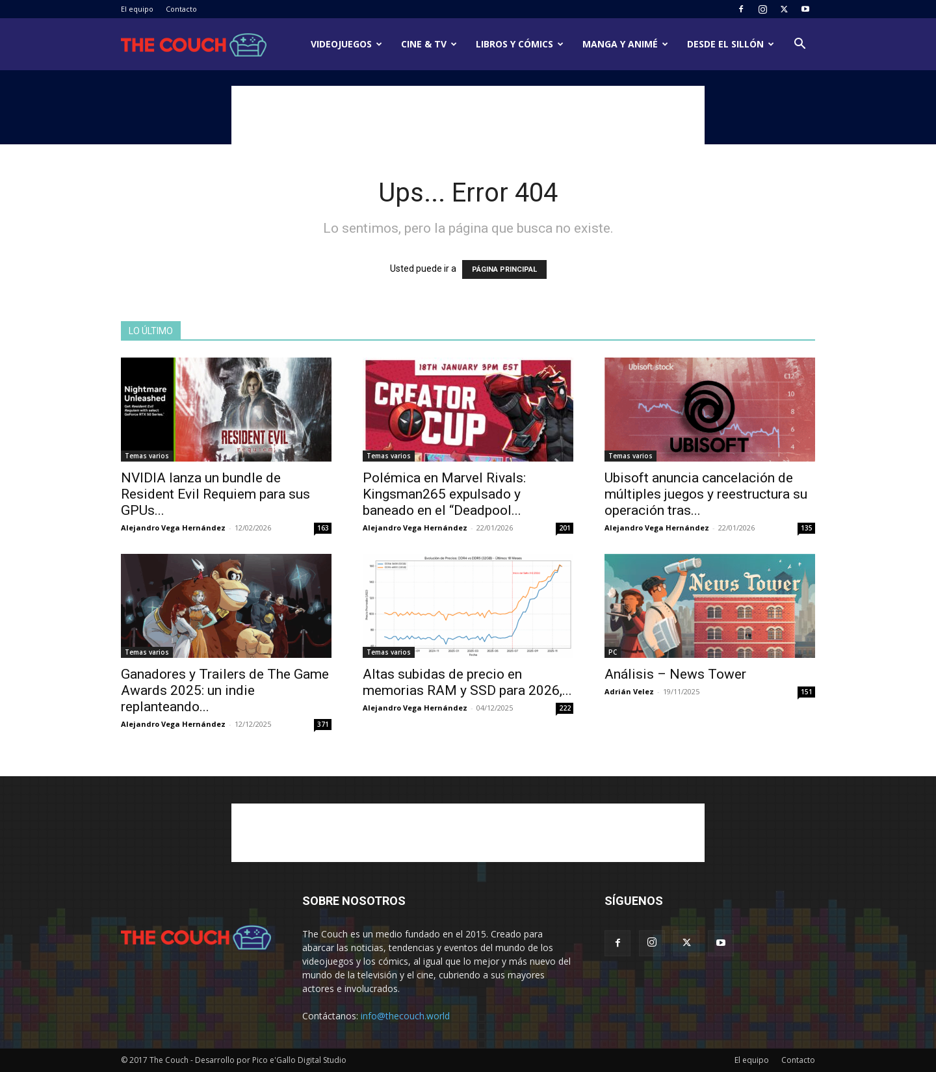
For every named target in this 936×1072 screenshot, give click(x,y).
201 (565, 527)
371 (323, 724)
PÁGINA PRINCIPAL (504, 269)
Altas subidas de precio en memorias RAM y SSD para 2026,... (467, 682)
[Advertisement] (468, 115)
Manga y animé (625, 44)
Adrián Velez (629, 691)
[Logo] (193, 44)
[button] (799, 45)
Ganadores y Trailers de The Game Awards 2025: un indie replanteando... (225, 690)
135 (806, 527)
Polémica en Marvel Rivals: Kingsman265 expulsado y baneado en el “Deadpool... (444, 494)
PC (612, 652)
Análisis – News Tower (675, 674)
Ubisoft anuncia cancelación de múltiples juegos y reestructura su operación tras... (705, 494)
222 (565, 707)
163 (323, 527)
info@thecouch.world (405, 1016)
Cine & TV (429, 44)
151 (806, 691)
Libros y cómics (520, 44)
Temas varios (147, 455)
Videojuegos (346, 44)
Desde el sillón (730, 44)
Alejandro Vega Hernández (173, 527)
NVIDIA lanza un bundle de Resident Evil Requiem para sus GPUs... (215, 494)
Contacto (181, 9)
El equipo (137, 9)
